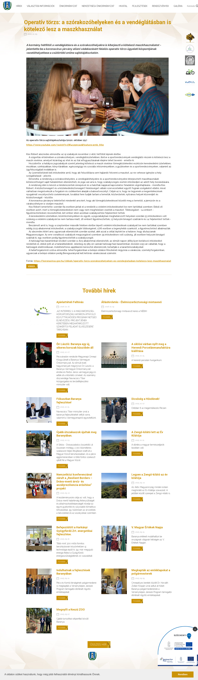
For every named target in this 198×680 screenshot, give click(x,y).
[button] (101, 674)
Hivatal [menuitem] (123, 6)
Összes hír (98, 644)
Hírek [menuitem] (19, 6)
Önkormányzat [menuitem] (68, 6)
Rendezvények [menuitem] (160, 6)
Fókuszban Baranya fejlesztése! (68, 400)
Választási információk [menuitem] (41, 6)
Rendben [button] (182, 674)
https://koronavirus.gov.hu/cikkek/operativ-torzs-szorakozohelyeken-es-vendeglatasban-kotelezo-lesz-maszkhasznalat (102, 261)
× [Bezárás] (195, 629)
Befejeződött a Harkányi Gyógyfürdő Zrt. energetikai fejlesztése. (74, 531)
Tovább (61, 336)
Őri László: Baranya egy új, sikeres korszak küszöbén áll (74, 345)
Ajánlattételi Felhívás (70, 302)
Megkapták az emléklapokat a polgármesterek (150, 572)
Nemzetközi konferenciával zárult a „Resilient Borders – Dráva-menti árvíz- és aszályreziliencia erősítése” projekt (74, 481)
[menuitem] (190, 37)
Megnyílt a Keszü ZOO (70, 609)
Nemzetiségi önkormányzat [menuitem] (98, 6)
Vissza (31, 266)
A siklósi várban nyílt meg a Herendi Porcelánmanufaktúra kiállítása (150, 347)
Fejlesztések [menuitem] (139, 6)
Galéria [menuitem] (178, 6)
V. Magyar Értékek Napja (147, 527)
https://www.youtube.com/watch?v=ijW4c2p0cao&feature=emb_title (65, 145)
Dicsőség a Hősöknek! (145, 398)
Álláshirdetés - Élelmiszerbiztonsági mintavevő (131, 302)
